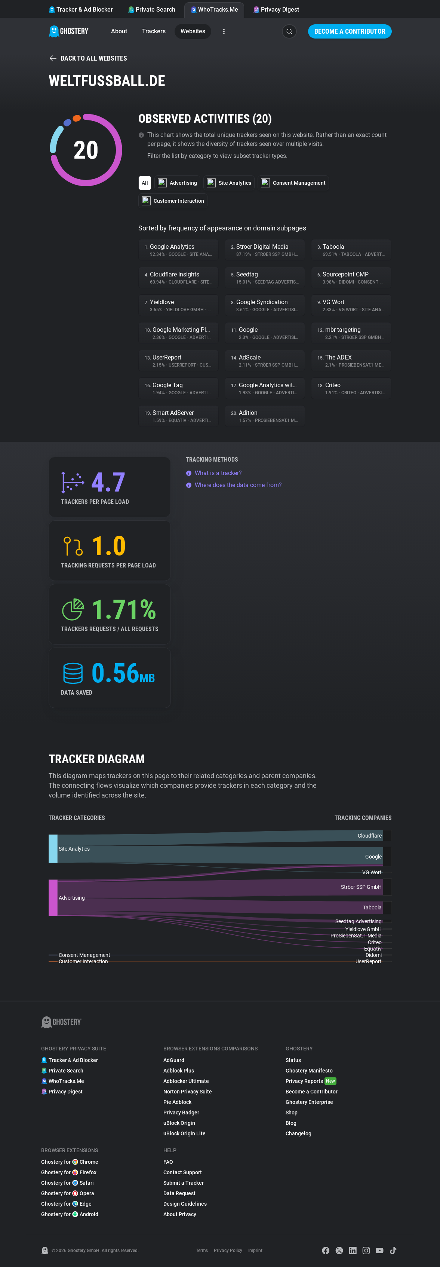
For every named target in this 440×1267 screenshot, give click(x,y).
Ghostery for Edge (66, 1204)
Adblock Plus (178, 1071)
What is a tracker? (214, 473)
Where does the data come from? (234, 485)
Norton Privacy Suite (187, 1092)
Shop (292, 1112)
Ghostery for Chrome (69, 1162)
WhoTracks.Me (214, 9)
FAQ (168, 1162)
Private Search (151, 9)
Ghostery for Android (69, 1214)
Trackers (154, 31)
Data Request (179, 1193)
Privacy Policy (228, 1250)
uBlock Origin (179, 1123)
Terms (202, 1250)
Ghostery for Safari (67, 1183)
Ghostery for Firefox (68, 1172)
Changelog (298, 1133)
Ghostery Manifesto (309, 1071)
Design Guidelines (185, 1204)
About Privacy (179, 1214)
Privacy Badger (181, 1112)
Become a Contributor (349, 31)
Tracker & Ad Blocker (81, 9)
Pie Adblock (177, 1102)
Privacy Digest (276, 9)
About (119, 31)
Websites (193, 31)
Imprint (255, 1250)
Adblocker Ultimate (186, 1081)
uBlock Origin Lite (184, 1133)
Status (293, 1060)
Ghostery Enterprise (309, 1102)
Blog (291, 1123)
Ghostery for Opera (67, 1193)
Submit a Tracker (183, 1183)
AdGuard (173, 1060)
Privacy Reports (311, 1081)
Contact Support (182, 1172)
